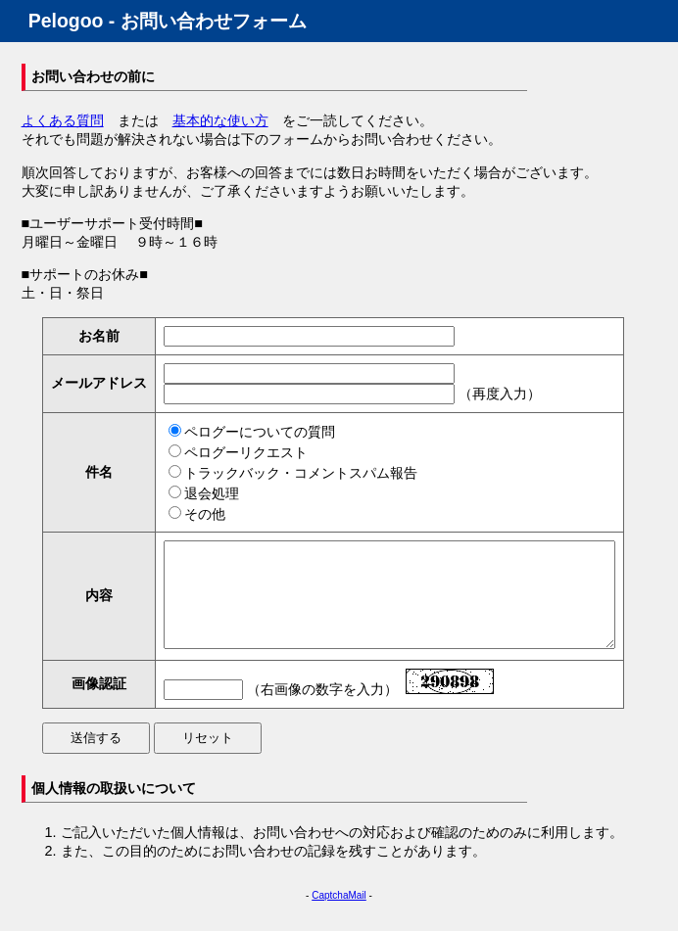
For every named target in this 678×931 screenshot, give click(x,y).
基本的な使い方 (220, 120)
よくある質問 (63, 120)
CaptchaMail (339, 915)
